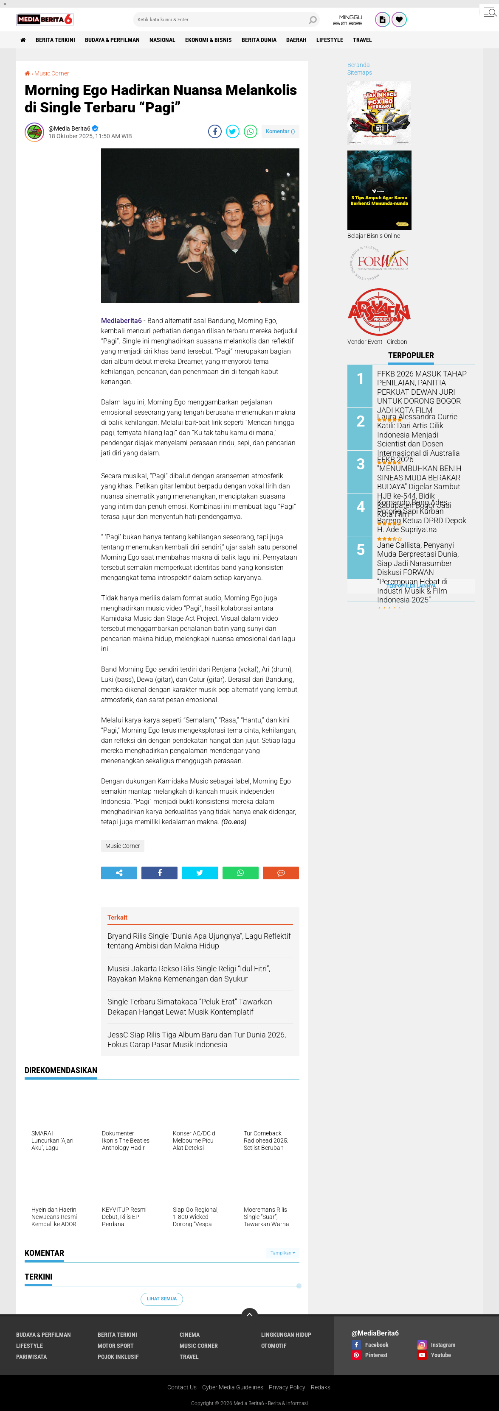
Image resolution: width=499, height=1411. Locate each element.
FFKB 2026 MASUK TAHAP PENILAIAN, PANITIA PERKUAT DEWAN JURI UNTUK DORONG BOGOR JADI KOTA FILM (422, 391)
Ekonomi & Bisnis (208, 39)
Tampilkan (283, 1253)
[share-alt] (119, 873)
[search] (226, 19)
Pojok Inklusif (118, 1356)
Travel (362, 39)
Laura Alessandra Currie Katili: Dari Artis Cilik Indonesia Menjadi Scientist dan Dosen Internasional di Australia (422, 429)
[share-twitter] (233, 131)
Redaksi (321, 1387)
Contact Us (182, 1387)
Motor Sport (116, 1345)
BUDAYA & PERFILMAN (112, 39)
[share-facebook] (215, 131)
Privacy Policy (287, 1387)
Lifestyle (329, 39)
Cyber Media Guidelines (232, 1387)
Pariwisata (31, 1356)
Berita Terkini (55, 39)
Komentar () (280, 131)
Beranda (358, 64)
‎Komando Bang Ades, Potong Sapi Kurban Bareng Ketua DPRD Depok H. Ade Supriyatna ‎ (421, 515)
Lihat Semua (162, 1299)
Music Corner (51, 73)
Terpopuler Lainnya (411, 586)
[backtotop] (249, 1316)
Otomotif (274, 1345)
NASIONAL (162, 39)
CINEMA (190, 1334)
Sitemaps (359, 72)
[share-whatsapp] (250, 131)
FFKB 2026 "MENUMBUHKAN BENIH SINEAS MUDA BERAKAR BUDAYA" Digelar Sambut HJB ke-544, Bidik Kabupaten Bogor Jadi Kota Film (421, 481)
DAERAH (296, 39)
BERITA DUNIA (259, 39)
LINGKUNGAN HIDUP (286, 1334)
